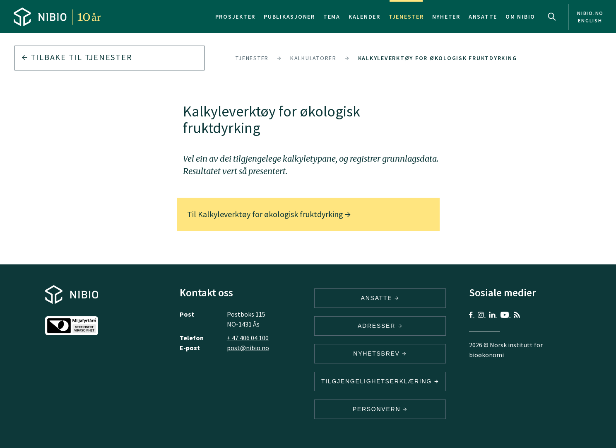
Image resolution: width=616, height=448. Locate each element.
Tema (331, 16)
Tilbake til (77, 57)
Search (552, 16)
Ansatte (483, 16)
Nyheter (446, 16)
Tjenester (406, 16)
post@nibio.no (248, 348)
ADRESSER (380, 325)
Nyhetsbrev (380, 353)
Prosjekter (235, 16)
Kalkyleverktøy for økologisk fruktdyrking (437, 58)
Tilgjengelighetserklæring (380, 381)
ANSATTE (380, 298)
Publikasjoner (289, 16)
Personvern (380, 409)
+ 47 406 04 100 (248, 338)
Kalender (364, 16)
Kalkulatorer (313, 58)
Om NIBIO (520, 16)
